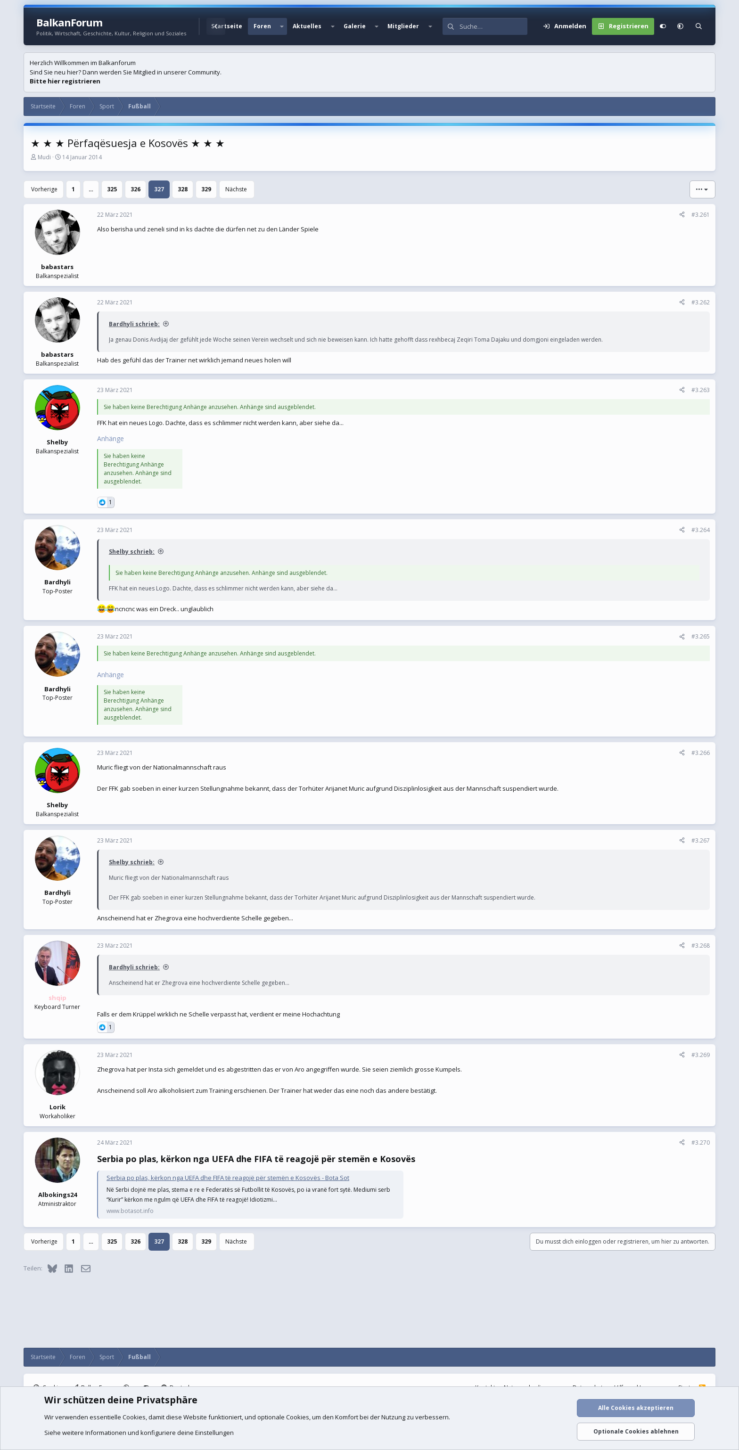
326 (135, 189)
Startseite (226, 26)
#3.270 (700, 1143)
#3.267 (700, 840)
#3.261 (700, 215)
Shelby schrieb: (132, 552)
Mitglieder (403, 26)
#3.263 (700, 390)
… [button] (91, 189)
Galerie (355, 26)
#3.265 (700, 636)
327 (159, 189)
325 (112, 189)
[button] (282, 26)
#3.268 (700, 946)
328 (183, 189)
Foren (262, 26)
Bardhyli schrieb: (134, 324)
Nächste (236, 189)
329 (206, 189)
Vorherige (44, 189)
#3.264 (700, 530)
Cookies (134, 1417)
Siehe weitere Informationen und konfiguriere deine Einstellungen (139, 1432)
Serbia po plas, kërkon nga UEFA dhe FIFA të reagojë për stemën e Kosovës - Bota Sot (228, 1177)
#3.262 (700, 302)
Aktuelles (307, 26)
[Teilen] (682, 215)
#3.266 (700, 753)
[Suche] (493, 26)
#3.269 (700, 1055)
